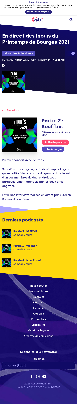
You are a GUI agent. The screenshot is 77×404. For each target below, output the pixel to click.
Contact (38, 302)
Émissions (11, 110)
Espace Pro (39, 324)
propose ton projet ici (38, 11)
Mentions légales (38, 330)
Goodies (38, 313)
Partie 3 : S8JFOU (25, 231)
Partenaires (38, 319)
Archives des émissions (38, 336)
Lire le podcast (56, 142)
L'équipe (38, 308)
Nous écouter (38, 285)
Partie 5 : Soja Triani (27, 260)
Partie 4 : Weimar (25, 246)
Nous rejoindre (38, 291)
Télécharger (53, 149)
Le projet (38, 296)
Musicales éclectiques (18, 53)
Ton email (38, 358)
